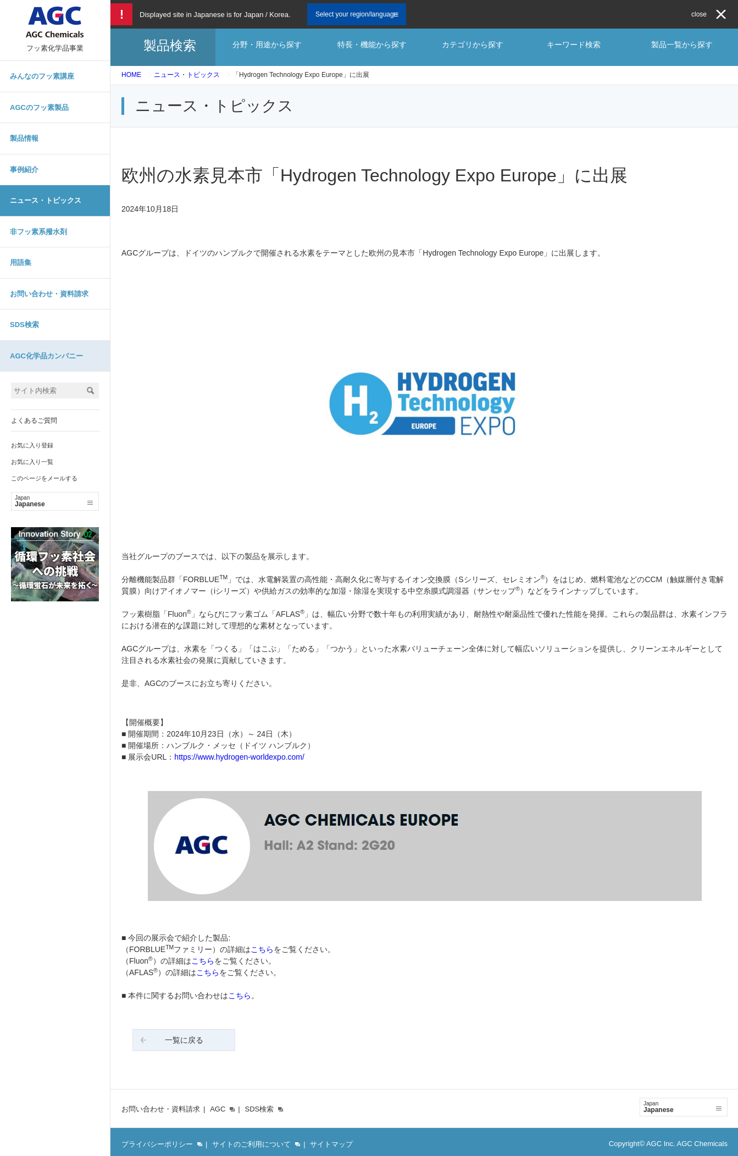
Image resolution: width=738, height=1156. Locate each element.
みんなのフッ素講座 (42, 76)
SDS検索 (24, 324)
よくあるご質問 (34, 420)
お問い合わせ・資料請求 (49, 294)
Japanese (54, 501)
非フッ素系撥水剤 (38, 232)
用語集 (20, 262)
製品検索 (169, 45)
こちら (262, 949)
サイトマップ (331, 1144)
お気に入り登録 (32, 445)
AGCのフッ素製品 (39, 107)
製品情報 (24, 138)
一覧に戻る (184, 1040)
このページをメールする (44, 478)
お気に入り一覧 (32, 461)
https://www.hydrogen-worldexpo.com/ (239, 757)
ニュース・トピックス (45, 200)
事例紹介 (24, 169)
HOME (131, 74)
